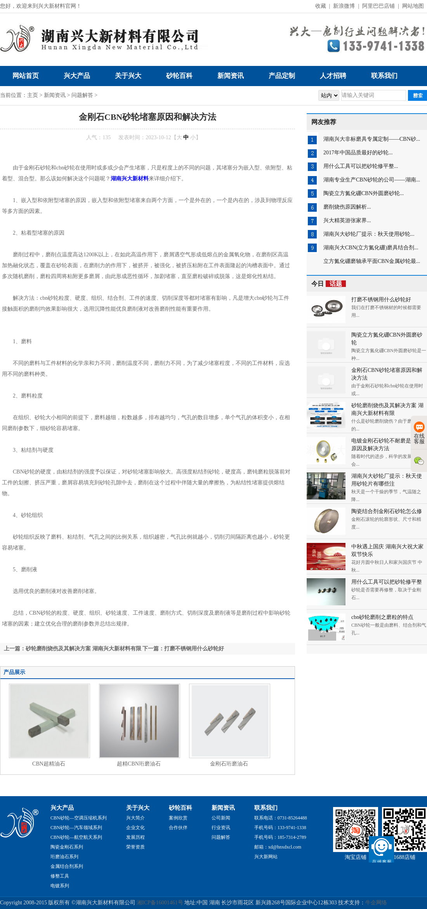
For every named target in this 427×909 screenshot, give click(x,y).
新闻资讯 (230, 75)
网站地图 (413, 6)
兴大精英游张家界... (347, 220)
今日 (328, 283)
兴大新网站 (266, 856)
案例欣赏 (178, 818)
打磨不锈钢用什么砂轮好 (381, 299)
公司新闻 (221, 818)
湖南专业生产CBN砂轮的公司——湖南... (371, 180)
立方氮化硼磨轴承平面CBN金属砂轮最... (371, 261)
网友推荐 (323, 122)
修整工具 (59, 876)
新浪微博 (344, 6)
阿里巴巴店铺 (378, 6)
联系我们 (384, 75)
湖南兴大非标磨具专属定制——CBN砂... (371, 139)
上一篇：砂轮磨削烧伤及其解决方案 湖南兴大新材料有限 (72, 649)
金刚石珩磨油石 (229, 764)
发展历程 (135, 837)
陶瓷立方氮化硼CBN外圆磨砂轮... (363, 193)
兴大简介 (135, 818)
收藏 (320, 6)
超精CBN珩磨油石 (139, 764)
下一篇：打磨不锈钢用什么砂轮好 (183, 649)
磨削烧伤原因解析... (347, 207)
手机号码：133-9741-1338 (280, 827)
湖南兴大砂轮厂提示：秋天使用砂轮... (369, 234)
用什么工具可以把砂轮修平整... (360, 166)
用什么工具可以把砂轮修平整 (386, 582)
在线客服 (419, 433)
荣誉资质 (135, 847)
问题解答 (82, 95)
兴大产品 (77, 75)
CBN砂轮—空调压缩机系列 (78, 818)
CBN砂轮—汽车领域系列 (76, 827)
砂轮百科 (179, 75)
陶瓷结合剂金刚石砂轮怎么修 (386, 511)
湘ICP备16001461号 (160, 903)
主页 (32, 95)
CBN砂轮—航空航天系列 (76, 837)
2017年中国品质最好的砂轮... (358, 153)
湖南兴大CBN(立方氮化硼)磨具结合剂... (370, 248)
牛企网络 (376, 903)
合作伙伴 (178, 827)
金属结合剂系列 (66, 866)
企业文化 (135, 827)
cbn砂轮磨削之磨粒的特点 (382, 617)
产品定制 (282, 75)
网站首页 (25, 75)
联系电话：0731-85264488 (280, 818)
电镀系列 (59, 885)
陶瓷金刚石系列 (66, 847)
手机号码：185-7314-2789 (280, 837)
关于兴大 (128, 75)
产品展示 (14, 672)
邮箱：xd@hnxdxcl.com (277, 847)
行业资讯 (221, 827)
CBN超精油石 (48, 764)
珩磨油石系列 (64, 856)
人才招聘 (333, 75)
